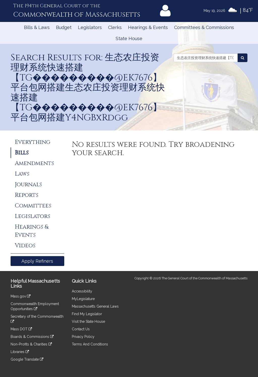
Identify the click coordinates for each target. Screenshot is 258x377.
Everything (32, 142)
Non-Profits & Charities (31, 344)
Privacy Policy (83, 337)
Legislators (90, 27)
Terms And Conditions (90, 344)
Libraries (20, 352)
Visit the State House (88, 321)
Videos (25, 245)
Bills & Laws (37, 27)
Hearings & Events (148, 27)
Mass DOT (21, 329)
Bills (21, 152)
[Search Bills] (242, 57)
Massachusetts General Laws (95, 306)
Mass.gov (20, 296)
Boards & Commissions (32, 337)
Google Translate (27, 359)
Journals (28, 184)
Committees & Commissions (204, 27)
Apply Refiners (37, 261)
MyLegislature (83, 299)
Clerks (115, 27)
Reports (26, 195)
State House (129, 38)
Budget (64, 27)
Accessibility (82, 291)
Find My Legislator (87, 314)
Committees (33, 205)
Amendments (34, 163)
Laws (22, 174)
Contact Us (81, 329)
